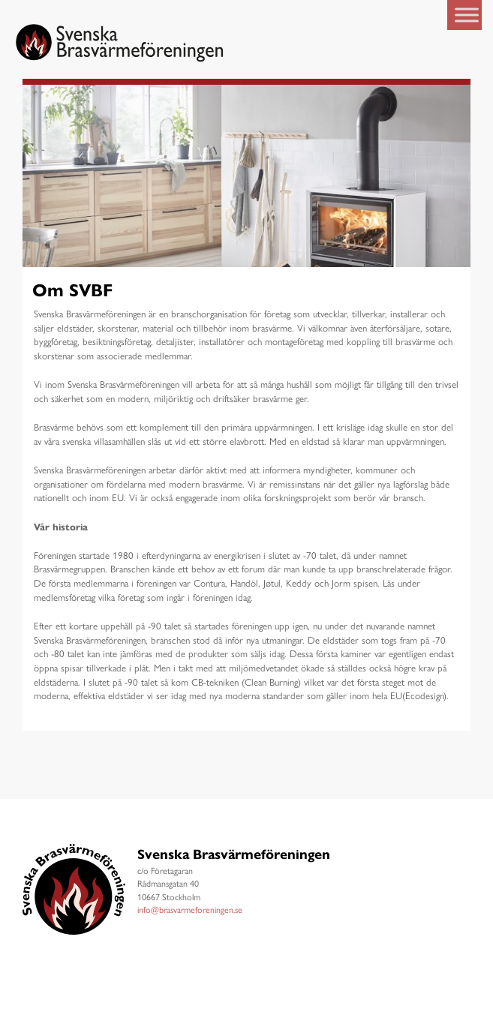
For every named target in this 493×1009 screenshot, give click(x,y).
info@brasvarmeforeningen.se (189, 909)
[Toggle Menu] (467, 15)
